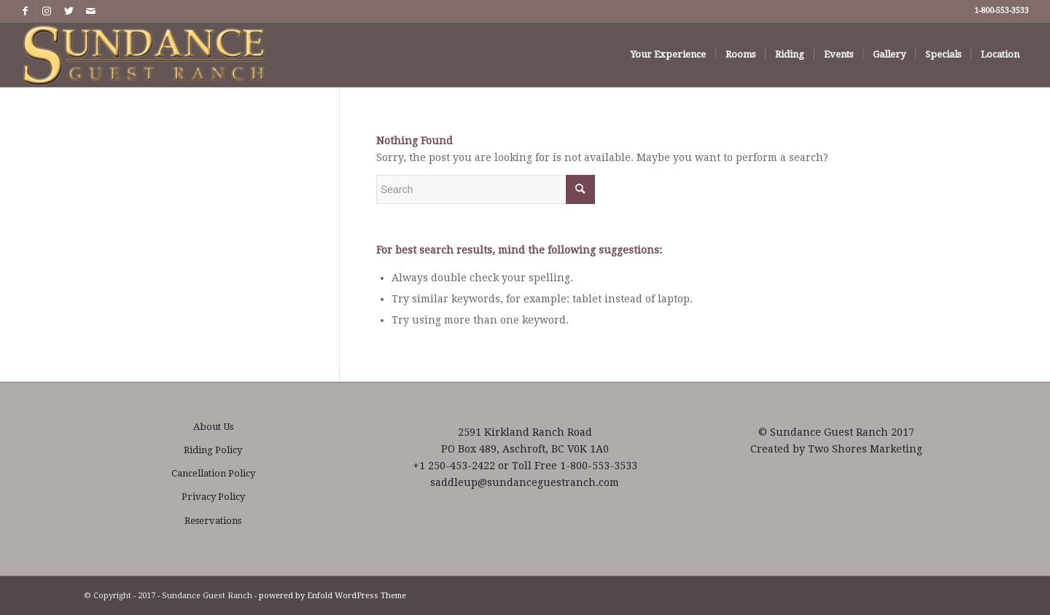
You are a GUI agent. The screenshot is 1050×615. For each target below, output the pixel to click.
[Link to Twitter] (68, 11)
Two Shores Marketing (865, 449)
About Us (213, 426)
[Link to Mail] (91, 11)
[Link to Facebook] (25, 11)
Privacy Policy (213, 496)
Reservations (212, 520)
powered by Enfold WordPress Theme (332, 595)
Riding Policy (213, 449)
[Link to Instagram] (47, 11)
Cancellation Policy (213, 473)
